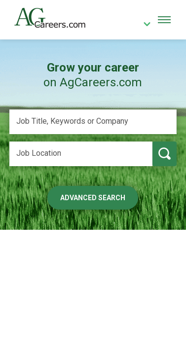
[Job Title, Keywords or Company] (93, 121)
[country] (143, 25)
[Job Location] (80, 154)
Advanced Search (92, 198)
